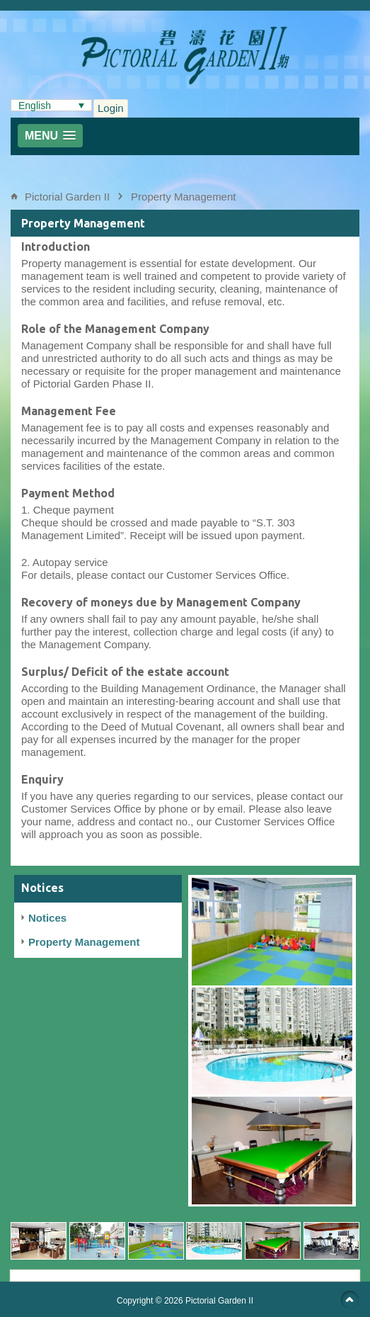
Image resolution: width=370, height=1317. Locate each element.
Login (111, 108)
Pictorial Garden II (67, 197)
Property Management (183, 197)
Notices (47, 918)
